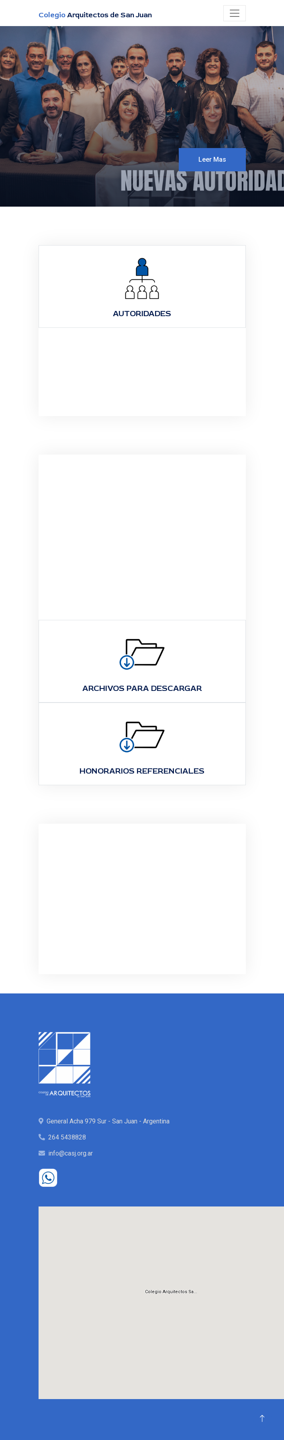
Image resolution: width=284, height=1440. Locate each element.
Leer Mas (212, 159)
